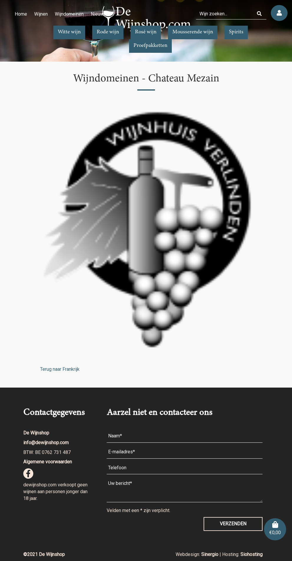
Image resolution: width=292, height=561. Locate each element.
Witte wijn (69, 32)
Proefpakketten (150, 45)
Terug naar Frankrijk (60, 369)
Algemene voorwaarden (47, 462)
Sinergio (210, 554)
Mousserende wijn (192, 32)
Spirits (236, 32)
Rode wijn (108, 32)
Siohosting (251, 554)
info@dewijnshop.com (46, 442)
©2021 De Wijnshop (44, 554)
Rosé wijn (145, 32)
